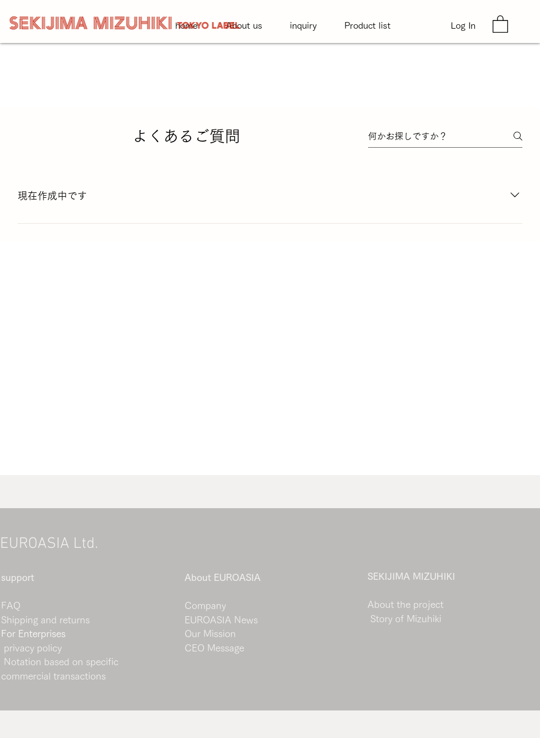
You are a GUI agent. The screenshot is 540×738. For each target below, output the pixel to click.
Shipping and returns (45, 619)
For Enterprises (33, 633)
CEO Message (214, 648)
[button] (500, 23)
